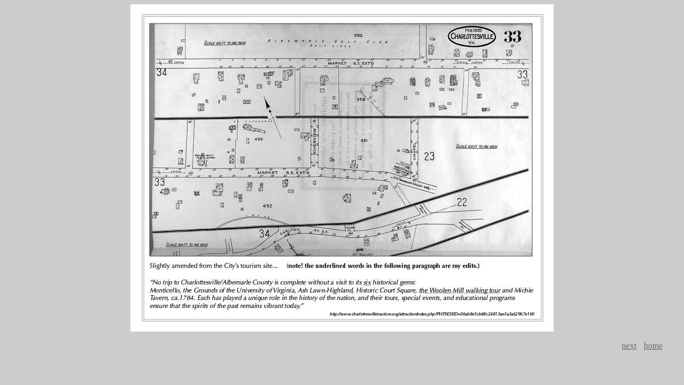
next (629, 345)
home (653, 345)
